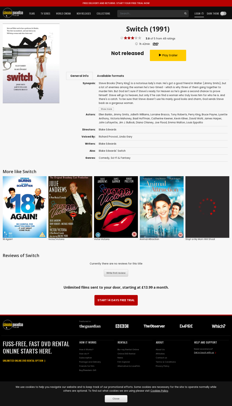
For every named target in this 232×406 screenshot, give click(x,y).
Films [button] (32, 13)
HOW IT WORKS (87, 344)
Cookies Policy (159, 391)
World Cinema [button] (63, 13)
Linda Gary (125, 138)
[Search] (149, 13)
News (120, 359)
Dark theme (213, 13)
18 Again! (8, 240)
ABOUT (160, 344)
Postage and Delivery (90, 363)
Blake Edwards (107, 145)
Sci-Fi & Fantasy (120, 159)
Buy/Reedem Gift (87, 371)
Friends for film (86, 367)
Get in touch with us (204, 353)
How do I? (84, 355)
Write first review (116, 274)
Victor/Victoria (56, 240)
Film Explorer (123, 363)
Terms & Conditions (166, 363)
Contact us (161, 359)
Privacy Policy (162, 367)
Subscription (85, 359)
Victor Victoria (101, 240)
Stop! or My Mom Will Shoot (200, 240)
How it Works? (86, 350)
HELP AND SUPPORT (205, 344)
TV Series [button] (45, 13)
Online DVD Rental (126, 355)
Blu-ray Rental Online (128, 350)
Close (116, 398)
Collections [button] (103, 13)
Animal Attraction (149, 240)
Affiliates (160, 355)
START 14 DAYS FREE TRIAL (116, 301)
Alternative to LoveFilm (128, 367)
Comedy (104, 159)
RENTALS (122, 344)
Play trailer (168, 56)
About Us (160, 350)
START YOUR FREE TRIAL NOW (116, 3)
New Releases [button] (84, 13)
